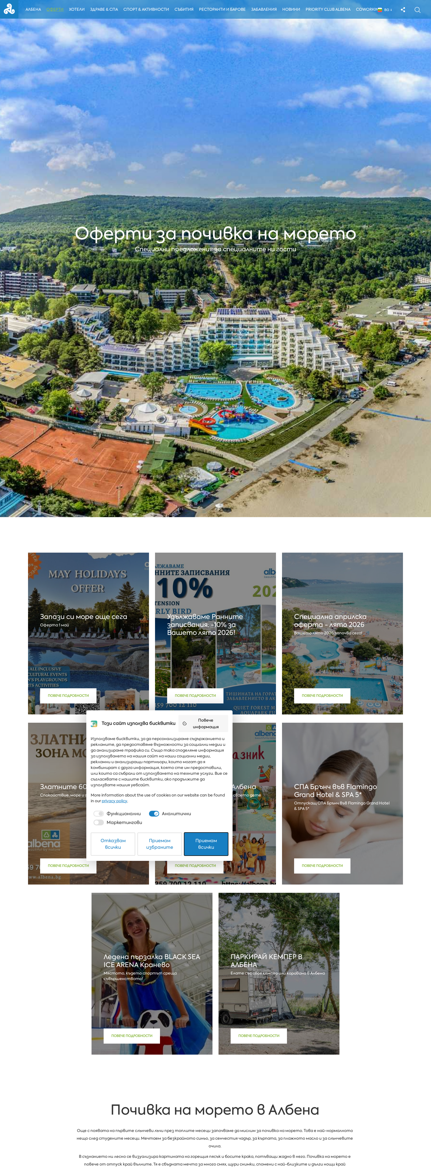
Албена (35, 10)
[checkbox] (148, 1131)
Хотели (79, 10)
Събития (187, 10)
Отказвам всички (153, 1150)
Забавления (267, 10)
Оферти (57, 10)
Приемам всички (278, 1150)
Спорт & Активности (149, 10)
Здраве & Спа (106, 10)
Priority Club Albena (331, 10)
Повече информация (281, 1061)
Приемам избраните (216, 1150)
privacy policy (281, 1118)
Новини (294, 10)
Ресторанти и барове (225, 10)
